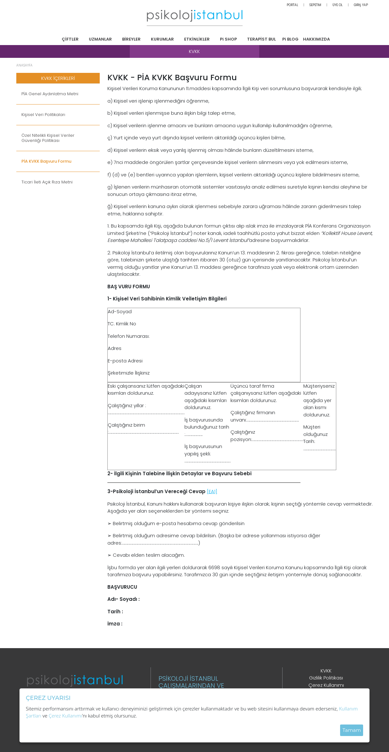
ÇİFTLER (70, 39)
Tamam (351, 730)
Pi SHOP (228, 39)
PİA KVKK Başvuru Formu (46, 161)
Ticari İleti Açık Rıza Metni (47, 182)
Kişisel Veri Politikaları (43, 114)
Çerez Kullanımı (326, 685)
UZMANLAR (100, 39)
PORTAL (292, 5)
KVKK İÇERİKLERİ (58, 78)
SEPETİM (315, 5)
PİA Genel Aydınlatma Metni (49, 94)
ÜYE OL (337, 5)
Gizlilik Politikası (326, 677)
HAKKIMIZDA (316, 39)
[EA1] (212, 491)
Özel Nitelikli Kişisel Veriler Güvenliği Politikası (47, 138)
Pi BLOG (290, 39)
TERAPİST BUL (261, 39)
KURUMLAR (162, 39)
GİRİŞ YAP (361, 5)
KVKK (326, 670)
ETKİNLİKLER (197, 39)
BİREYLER (131, 39)
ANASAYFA (24, 65)
